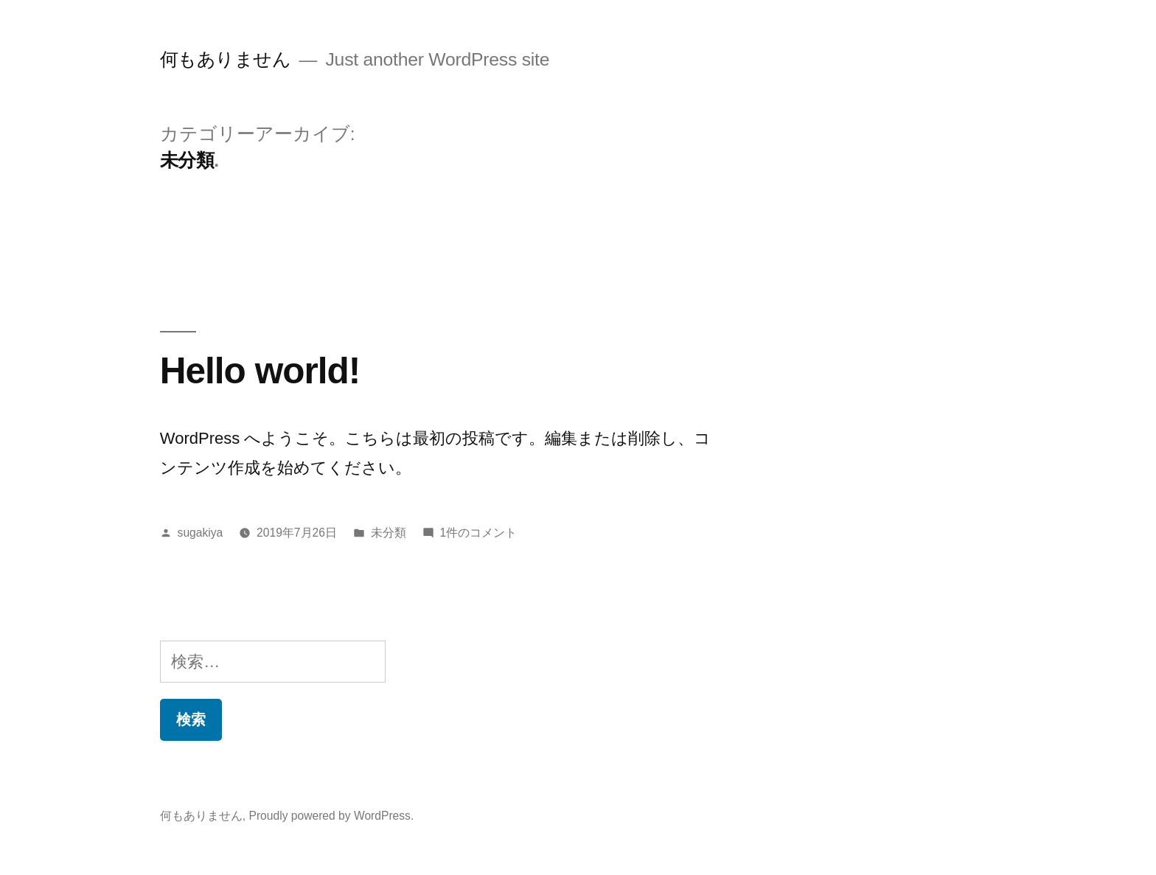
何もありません (225, 59)
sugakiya (200, 532)
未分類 (388, 532)
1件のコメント (479, 532)
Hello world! (260, 370)
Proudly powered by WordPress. (331, 815)
